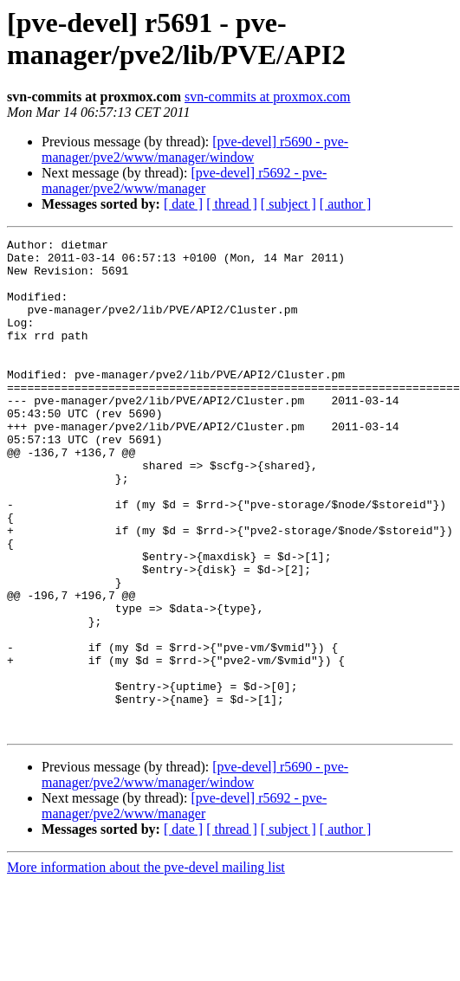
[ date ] (183, 204)
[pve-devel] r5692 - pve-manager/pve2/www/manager (184, 180)
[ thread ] (231, 204)
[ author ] (346, 204)
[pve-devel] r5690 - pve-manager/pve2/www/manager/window (195, 149)
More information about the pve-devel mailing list (146, 965)
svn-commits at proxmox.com (268, 96)
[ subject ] (288, 204)
